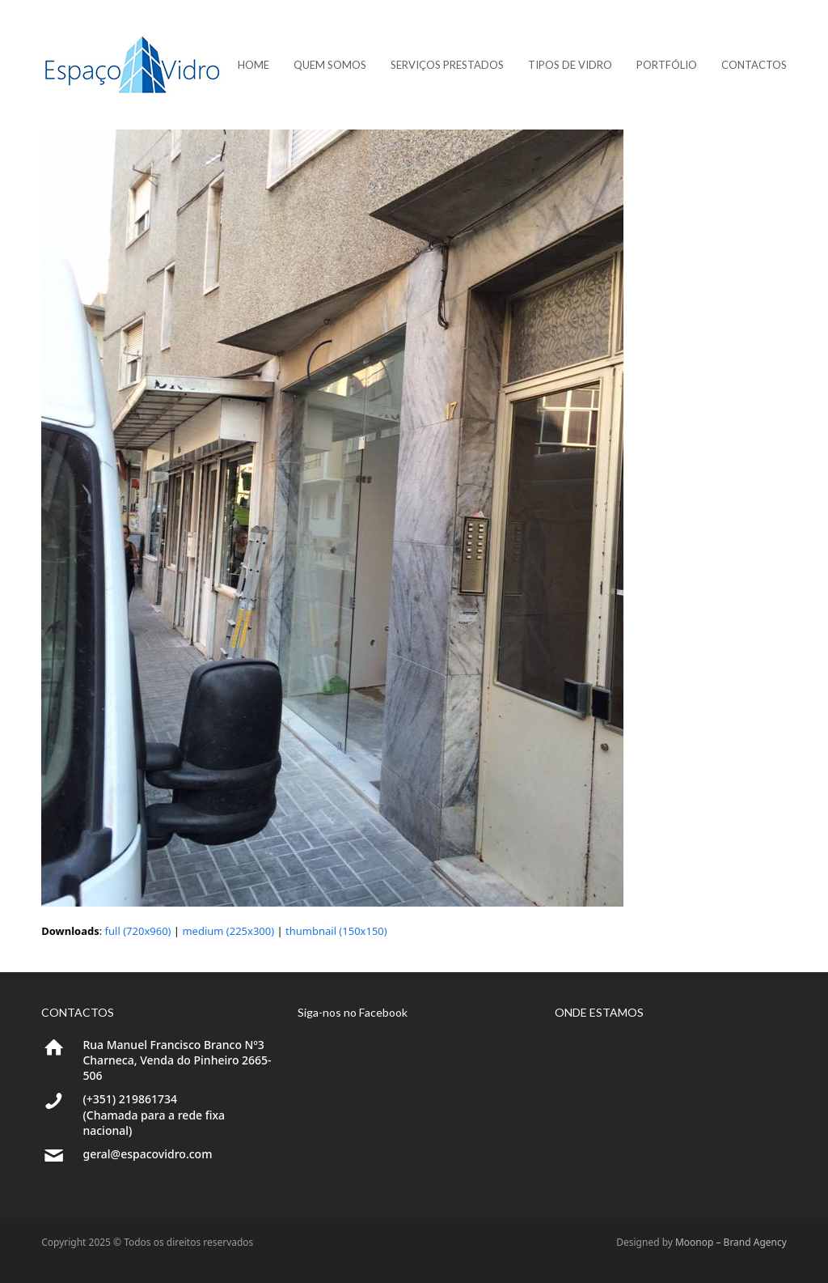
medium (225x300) (228, 931)
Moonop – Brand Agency (731, 1242)
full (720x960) (138, 931)
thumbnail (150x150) (336, 931)
